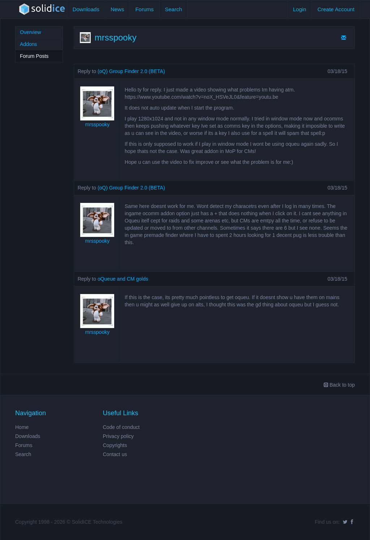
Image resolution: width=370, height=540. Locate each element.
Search (173, 9)
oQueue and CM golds (123, 279)
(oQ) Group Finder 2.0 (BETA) (131, 71)
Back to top (339, 385)
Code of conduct (121, 427)
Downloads (86, 9)
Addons (28, 44)
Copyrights (115, 445)
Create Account (335, 9)
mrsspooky (97, 124)
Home (22, 427)
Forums (144, 9)
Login (299, 9)
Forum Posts (34, 56)
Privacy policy (118, 436)
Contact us (115, 454)
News (117, 9)
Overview (30, 32)
